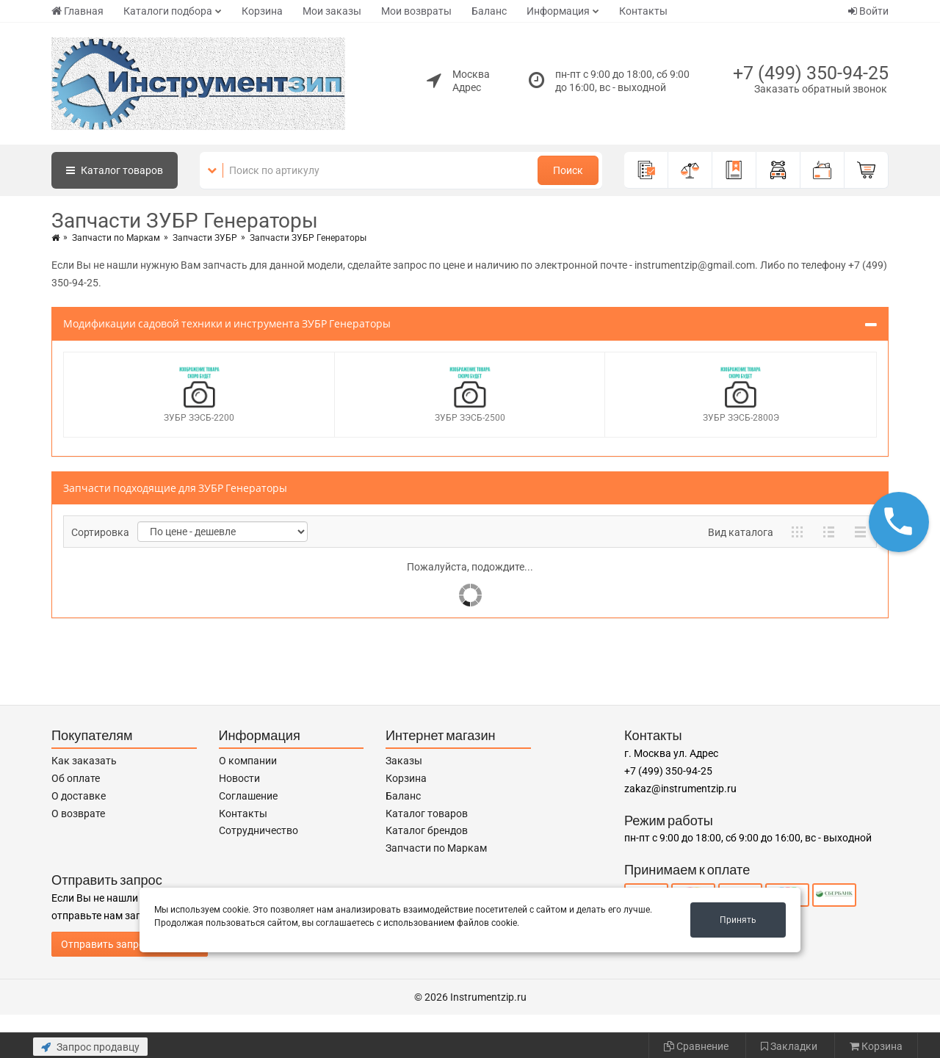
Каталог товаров (427, 813)
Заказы (404, 761)
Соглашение (248, 796)
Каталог (114, 170)
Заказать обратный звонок (820, 89)
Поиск (568, 170)
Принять (738, 920)
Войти (868, 11)
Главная (77, 11)
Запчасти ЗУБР (205, 238)
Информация (558, 11)
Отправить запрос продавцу (129, 944)
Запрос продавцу (90, 1047)
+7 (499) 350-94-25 (811, 73)
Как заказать (84, 761)
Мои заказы (332, 11)
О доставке (78, 796)
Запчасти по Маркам (116, 238)
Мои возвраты (416, 11)
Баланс (489, 11)
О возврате (78, 813)
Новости (239, 778)
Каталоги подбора (167, 11)
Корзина (262, 11)
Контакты (643, 11)
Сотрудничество (258, 830)
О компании (248, 761)
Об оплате (75, 778)
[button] (899, 522)
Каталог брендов (427, 830)
